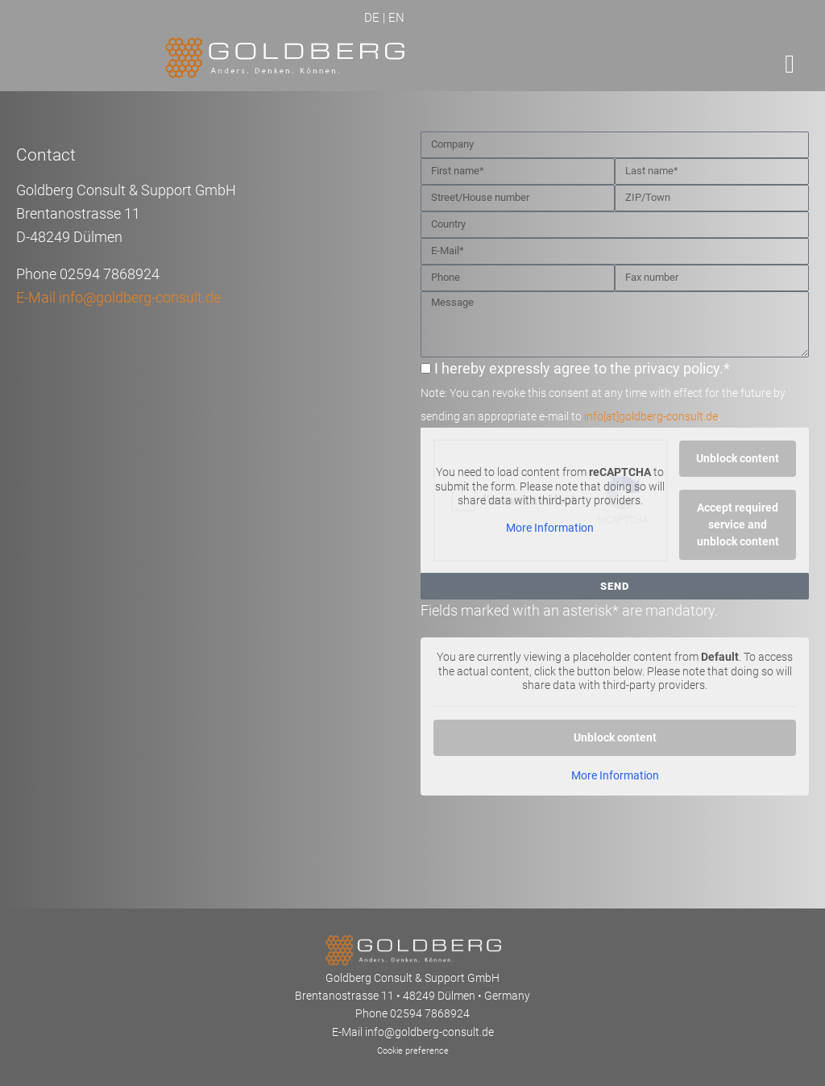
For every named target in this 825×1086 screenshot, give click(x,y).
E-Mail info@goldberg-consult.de (118, 297)
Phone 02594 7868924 (412, 1013)
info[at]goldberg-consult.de (651, 417)
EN (396, 17)
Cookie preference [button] (413, 1051)
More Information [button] (550, 526)
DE (371, 17)
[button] (789, 63)
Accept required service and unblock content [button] (738, 524)
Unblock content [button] (737, 458)
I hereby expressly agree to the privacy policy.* (603, 392)
